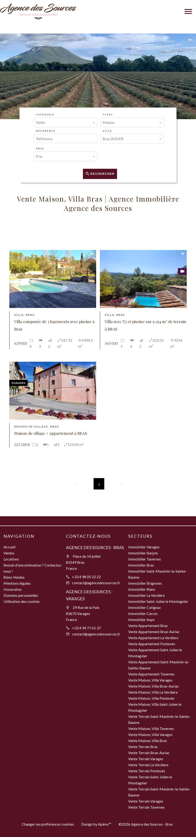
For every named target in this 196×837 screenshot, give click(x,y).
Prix (40, 148)
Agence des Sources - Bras (95, 547)
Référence (46, 130)
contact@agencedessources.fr (96, 582)
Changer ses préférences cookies (48, 824)
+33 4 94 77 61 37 (86, 628)
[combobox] (65, 122)
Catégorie (45, 114)
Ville (107, 130)
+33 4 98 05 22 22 (86, 576)
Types (108, 114)
